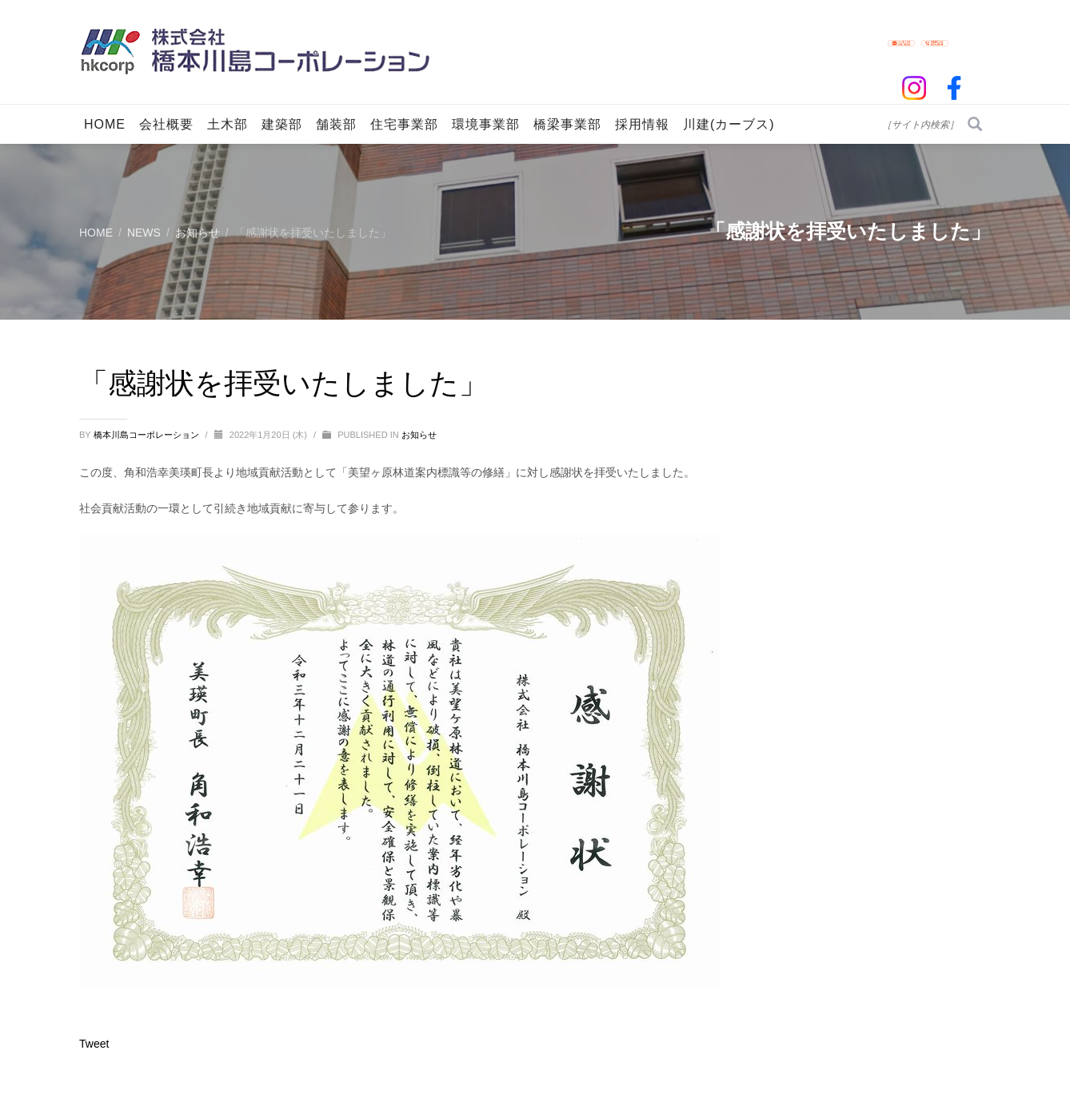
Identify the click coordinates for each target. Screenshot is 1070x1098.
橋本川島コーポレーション (148, 435)
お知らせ (419, 435)
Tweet (94, 1043)
